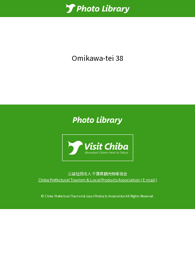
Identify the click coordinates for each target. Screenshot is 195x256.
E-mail (149, 179)
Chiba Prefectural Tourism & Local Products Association (89, 179)
